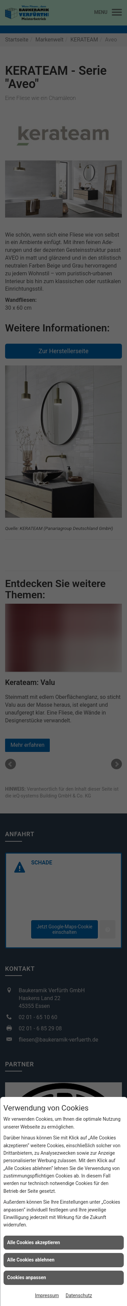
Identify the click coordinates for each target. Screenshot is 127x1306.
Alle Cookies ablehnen (31, 1259)
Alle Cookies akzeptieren (33, 1242)
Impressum (47, 1295)
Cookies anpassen (26, 1277)
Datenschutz (79, 1295)
